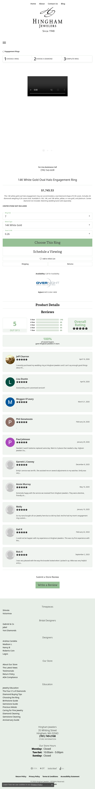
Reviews (47, 312)
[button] (42, 3)
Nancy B (6, 647)
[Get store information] (47, 739)
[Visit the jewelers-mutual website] (52, 768)
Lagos (5, 654)
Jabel (5, 627)
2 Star (32, 327)
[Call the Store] (47, 736)
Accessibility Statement (70, 776)
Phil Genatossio (24, 419)
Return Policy (9, 674)
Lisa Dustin (22, 378)
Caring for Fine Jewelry (13, 710)
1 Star (32, 330)
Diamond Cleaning (11, 713)
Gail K (19, 529)
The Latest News (10, 667)
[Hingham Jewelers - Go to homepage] (48, 20)
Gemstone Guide (10, 704)
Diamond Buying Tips (12, 694)
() (61, 319)
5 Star (32, 319)
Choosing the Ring (11, 697)
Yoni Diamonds (9, 630)
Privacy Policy (34, 776)
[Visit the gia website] (34, 768)
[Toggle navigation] (4, 42)
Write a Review (47, 585)
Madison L (7, 644)
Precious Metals (10, 707)
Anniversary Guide (11, 720)
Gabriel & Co (8, 624)
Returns (70, 264)
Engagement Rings (12, 51)
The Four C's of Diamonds (14, 691)
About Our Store (10, 664)
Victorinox (7, 613)
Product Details (48, 305)
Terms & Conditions (50, 776)
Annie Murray (23, 484)
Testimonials (8, 671)
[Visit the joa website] (62, 768)
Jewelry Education (11, 688)
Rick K (19, 551)
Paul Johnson (23, 439)
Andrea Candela (10, 641)
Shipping (25, 264)
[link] (33, 3)
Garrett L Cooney (25, 461)
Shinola (6, 610)
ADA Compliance (10, 677)
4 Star (32, 322)
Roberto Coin (9, 650)
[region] (47, 116)
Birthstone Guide (10, 700)
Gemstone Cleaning (11, 716)
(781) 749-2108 (47, 169)
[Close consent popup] (52, 785)
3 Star (32, 325)
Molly (19, 506)
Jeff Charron (22, 356)
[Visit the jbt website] (42, 768)
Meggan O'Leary (25, 399)
